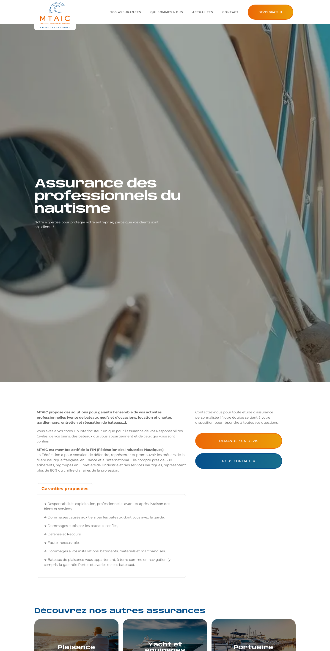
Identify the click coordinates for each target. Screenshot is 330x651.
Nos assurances (125, 12)
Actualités (202, 12)
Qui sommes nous (166, 12)
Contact (230, 12)
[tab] (65, 488)
